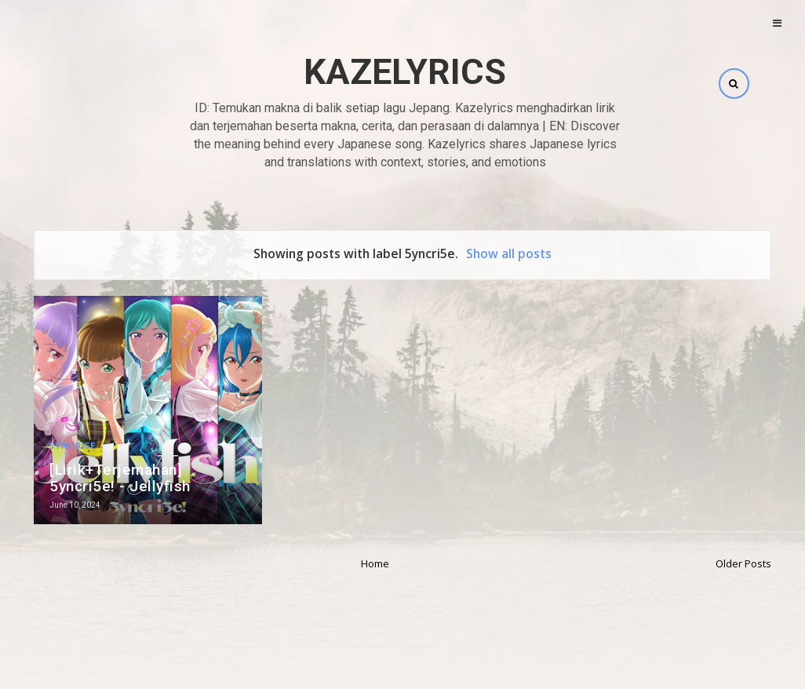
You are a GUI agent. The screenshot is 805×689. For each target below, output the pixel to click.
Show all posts (509, 253)
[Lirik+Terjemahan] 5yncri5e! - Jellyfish (120, 478)
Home (375, 563)
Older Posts (743, 563)
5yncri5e (72, 446)
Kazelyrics (405, 72)
